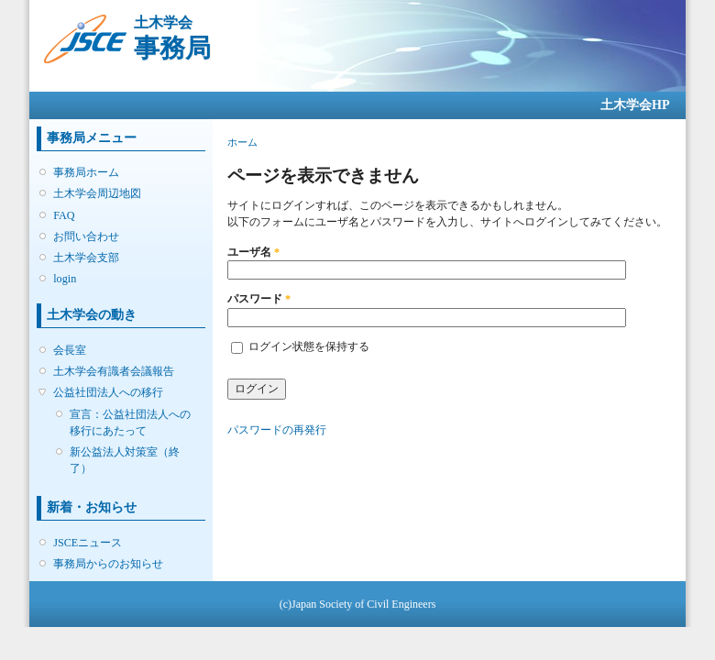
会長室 (69, 350)
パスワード (259, 298)
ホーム (242, 142)
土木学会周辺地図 (97, 193)
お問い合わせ (86, 236)
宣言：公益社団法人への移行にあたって (130, 422)
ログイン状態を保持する (308, 346)
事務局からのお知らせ (108, 563)
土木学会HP (634, 105)
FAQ (63, 215)
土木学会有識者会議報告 (113, 371)
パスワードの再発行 (276, 430)
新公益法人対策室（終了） (125, 460)
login (64, 278)
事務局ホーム (86, 172)
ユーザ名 (253, 252)
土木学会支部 (86, 257)
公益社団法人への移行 (108, 392)
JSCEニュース (87, 542)
